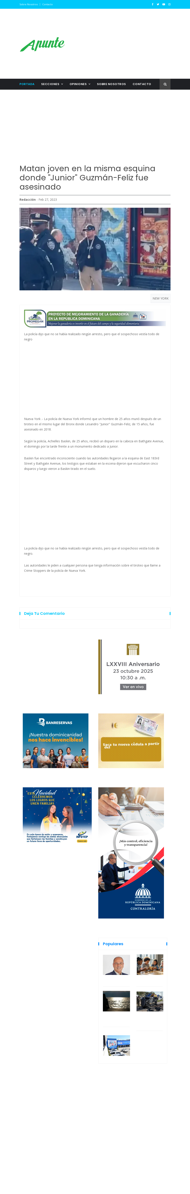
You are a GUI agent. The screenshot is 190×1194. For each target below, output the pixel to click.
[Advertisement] (121, 43)
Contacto (47, 4)
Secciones (50, 84)
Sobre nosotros (28, 4)
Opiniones (78, 84)
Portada (27, 84)
